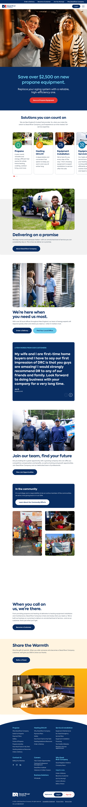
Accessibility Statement (49, 801)
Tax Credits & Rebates (62, 744)
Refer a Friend (21, 660)
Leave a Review (60, 781)
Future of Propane (18, 741)
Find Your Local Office (45, 330)
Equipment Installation (62, 739)
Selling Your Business (19, 761)
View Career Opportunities (42, 761)
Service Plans (60, 736)
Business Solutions (41, 775)
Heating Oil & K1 (40, 728)
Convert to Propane (43, 103)
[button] (14, 176)
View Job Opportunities (24, 472)
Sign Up (68, 794)
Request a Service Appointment (61, 747)
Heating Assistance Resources (22, 749)
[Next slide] (70, 395)
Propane (16, 728)
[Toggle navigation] (83, 6)
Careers (37, 757)
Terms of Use (68, 801)
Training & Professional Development (41, 764)
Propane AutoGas (18, 744)
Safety (15, 739)
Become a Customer (44, 2)
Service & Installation (64, 728)
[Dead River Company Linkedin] (20, 765)
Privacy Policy (60, 801)
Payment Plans (17, 736)
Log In (76, 6)
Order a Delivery (29, 2)
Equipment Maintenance (63, 731)
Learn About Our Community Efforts (32, 502)
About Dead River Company (26, 249)
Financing (59, 741)
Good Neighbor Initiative (63, 763)
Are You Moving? (59, 2)
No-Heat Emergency (62, 734)
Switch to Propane (18, 734)
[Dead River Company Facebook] (13, 765)
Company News (61, 765)
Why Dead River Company (75, 2)
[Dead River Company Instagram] (16, 765)
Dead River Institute (40, 767)
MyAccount (48, 794)
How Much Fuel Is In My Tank (21, 747)
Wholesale (37, 778)
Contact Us (17, 757)
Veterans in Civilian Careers (42, 770)
